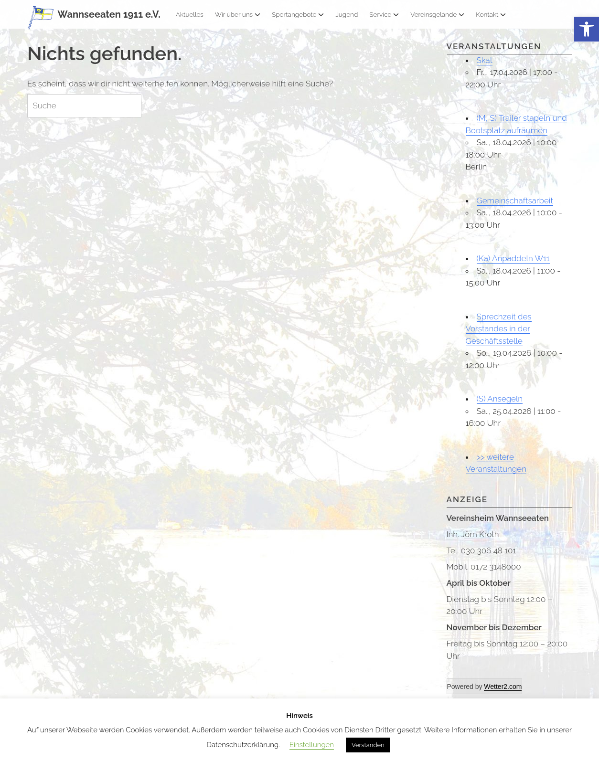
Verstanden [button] (368, 745)
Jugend (346, 14)
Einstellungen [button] (311, 744)
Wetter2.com (503, 686)
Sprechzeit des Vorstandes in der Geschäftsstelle (499, 329)
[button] (586, 29)
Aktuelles (189, 14)
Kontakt (491, 14)
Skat (485, 60)
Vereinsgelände (437, 14)
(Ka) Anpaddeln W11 (513, 258)
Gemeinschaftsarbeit (515, 200)
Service (384, 14)
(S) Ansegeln (500, 398)
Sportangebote (298, 14)
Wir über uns (237, 14)
